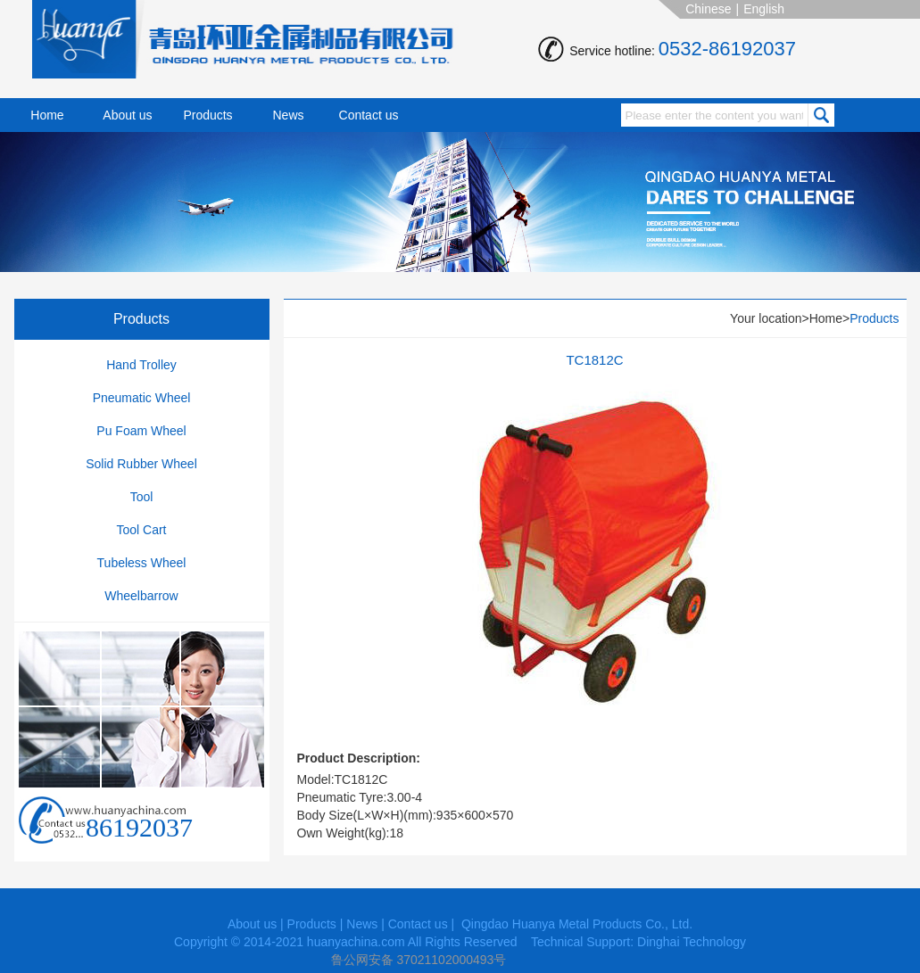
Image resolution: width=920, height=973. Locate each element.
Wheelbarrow (141, 596)
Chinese (708, 9)
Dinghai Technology (691, 942)
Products (207, 115)
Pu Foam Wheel (141, 431)
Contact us (369, 115)
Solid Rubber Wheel (141, 464)
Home (46, 115)
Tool (141, 497)
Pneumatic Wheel (142, 398)
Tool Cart (141, 530)
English (763, 9)
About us (127, 115)
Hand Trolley (141, 365)
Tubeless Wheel (141, 563)
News (287, 115)
